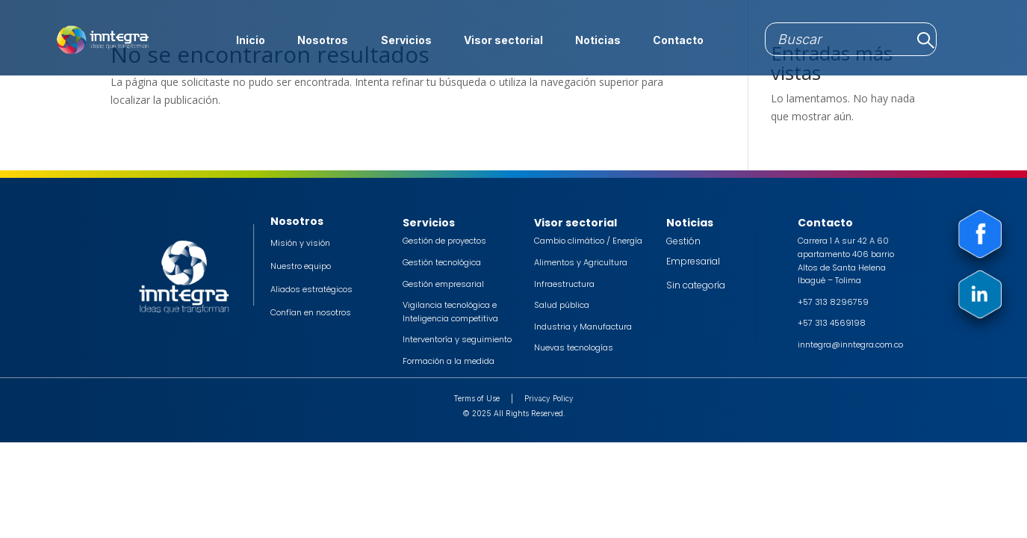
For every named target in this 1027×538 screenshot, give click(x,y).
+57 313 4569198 (832, 323)
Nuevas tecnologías (573, 347)
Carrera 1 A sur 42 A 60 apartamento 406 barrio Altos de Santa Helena (846, 254)
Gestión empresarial (443, 284)
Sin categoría (695, 285)
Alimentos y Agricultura (580, 262)
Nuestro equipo (300, 266)
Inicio (250, 40)
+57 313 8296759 (833, 302)
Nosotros (322, 40)
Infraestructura (564, 284)
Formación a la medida (448, 361)
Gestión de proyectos (444, 241)
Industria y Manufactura (583, 327)
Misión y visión (300, 243)
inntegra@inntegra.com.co (850, 344)
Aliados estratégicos (311, 289)
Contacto (678, 40)
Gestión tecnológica (442, 262)
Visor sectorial (503, 40)
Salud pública (561, 305)
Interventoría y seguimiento (457, 339)
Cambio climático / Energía (588, 241)
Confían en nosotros (310, 312)
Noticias (598, 40)
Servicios (406, 40)
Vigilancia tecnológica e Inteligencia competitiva (450, 311)
